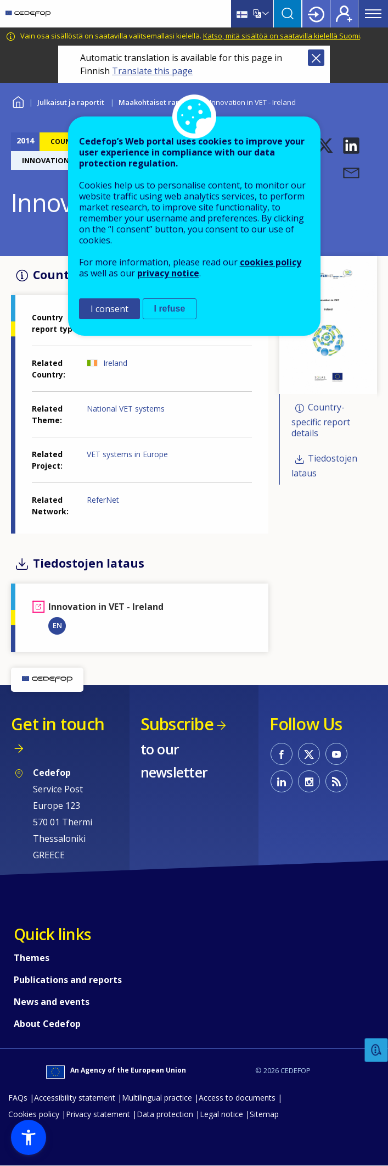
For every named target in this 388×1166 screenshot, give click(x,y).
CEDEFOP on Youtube (336, 754)
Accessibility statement (74, 1097)
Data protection (165, 1114)
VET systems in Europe (127, 454)
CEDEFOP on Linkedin (282, 781)
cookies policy (270, 262)
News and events (51, 1002)
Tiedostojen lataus (324, 465)
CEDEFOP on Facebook (282, 754)
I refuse (169, 308)
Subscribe (176, 724)
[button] (325, 146)
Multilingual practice (157, 1097)
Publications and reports (68, 980)
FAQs (17, 1097)
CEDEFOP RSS (336, 781)
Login (316, 13)
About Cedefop (47, 1024)
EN (57, 625)
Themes (31, 958)
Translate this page (152, 71)
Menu (373, 13)
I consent (109, 309)
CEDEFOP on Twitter (309, 754)
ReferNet (103, 500)
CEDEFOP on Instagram (309, 781)
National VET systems (126, 408)
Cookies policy (33, 1114)
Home (18, 101)
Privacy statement (98, 1114)
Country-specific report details (320, 421)
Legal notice (221, 1114)
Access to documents (237, 1097)
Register (344, 13)
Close (316, 57)
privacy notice (168, 273)
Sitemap (264, 1114)
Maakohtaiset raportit (157, 102)
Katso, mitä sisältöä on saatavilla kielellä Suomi (281, 36)
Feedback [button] (376, 1050)
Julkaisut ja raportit (70, 102)
